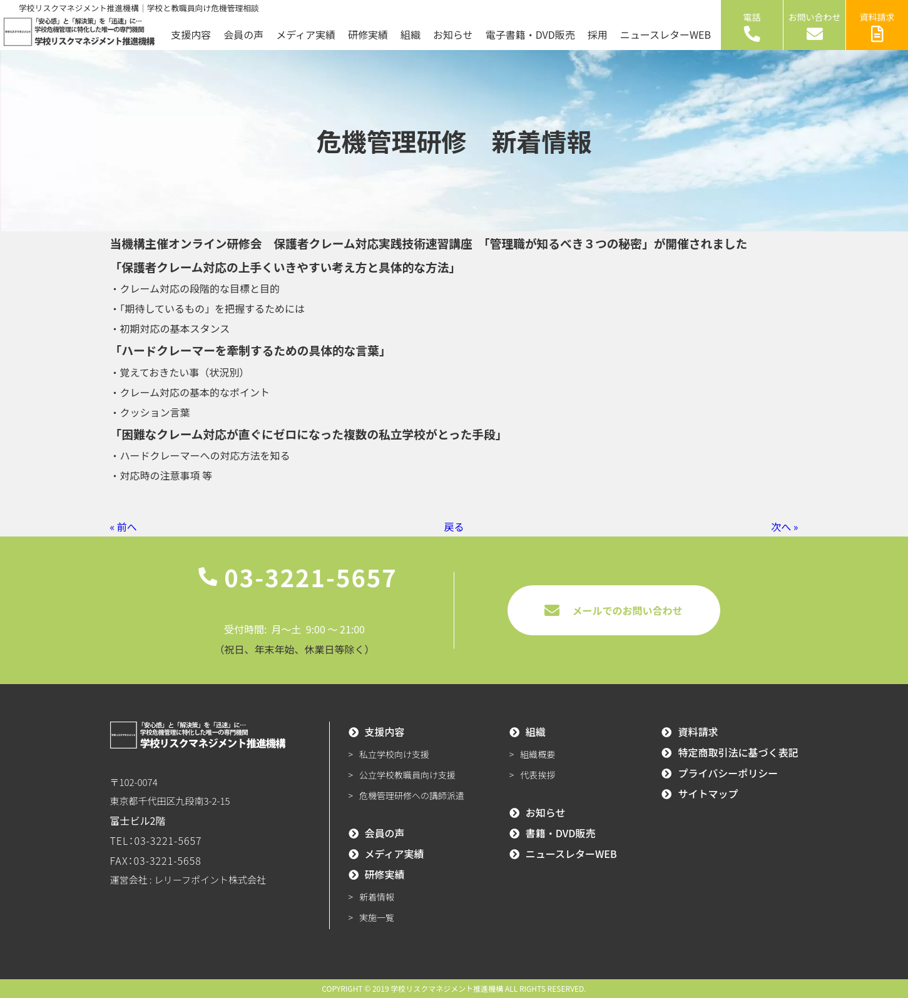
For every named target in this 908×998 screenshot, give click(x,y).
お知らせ (453, 34)
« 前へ (123, 526)
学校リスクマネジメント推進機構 (446, 988)
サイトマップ (708, 793)
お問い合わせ (814, 26)
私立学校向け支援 (394, 754)
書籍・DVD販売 (561, 832)
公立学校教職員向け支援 (407, 775)
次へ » (784, 526)
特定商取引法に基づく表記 (738, 752)
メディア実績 (305, 34)
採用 (598, 34)
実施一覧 (376, 917)
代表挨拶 (537, 775)
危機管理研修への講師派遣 (411, 795)
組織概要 (537, 754)
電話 (752, 26)
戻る (454, 526)
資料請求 (877, 26)
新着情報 (376, 896)
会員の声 (243, 34)
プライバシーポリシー (728, 772)
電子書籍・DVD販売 (530, 34)
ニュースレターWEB (665, 34)
